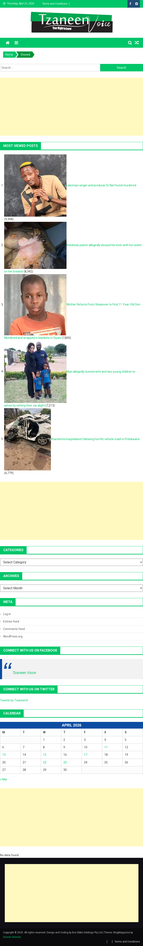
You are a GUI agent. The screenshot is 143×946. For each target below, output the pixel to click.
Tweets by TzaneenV (14, 700)
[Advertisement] (71, 107)
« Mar (3, 779)
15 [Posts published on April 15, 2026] (44, 754)
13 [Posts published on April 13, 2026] (4, 754)
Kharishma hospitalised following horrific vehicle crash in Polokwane (95, 439)
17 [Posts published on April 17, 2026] (85, 754)
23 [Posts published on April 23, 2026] (65, 762)
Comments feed (14, 629)
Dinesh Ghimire (12, 937)
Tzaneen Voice (24, 672)
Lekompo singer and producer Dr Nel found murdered (101, 185)
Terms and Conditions (55, 3)
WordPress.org (12, 636)
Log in (7, 614)
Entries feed (11, 621)
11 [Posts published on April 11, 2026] (106, 747)
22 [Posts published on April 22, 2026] (44, 762)
